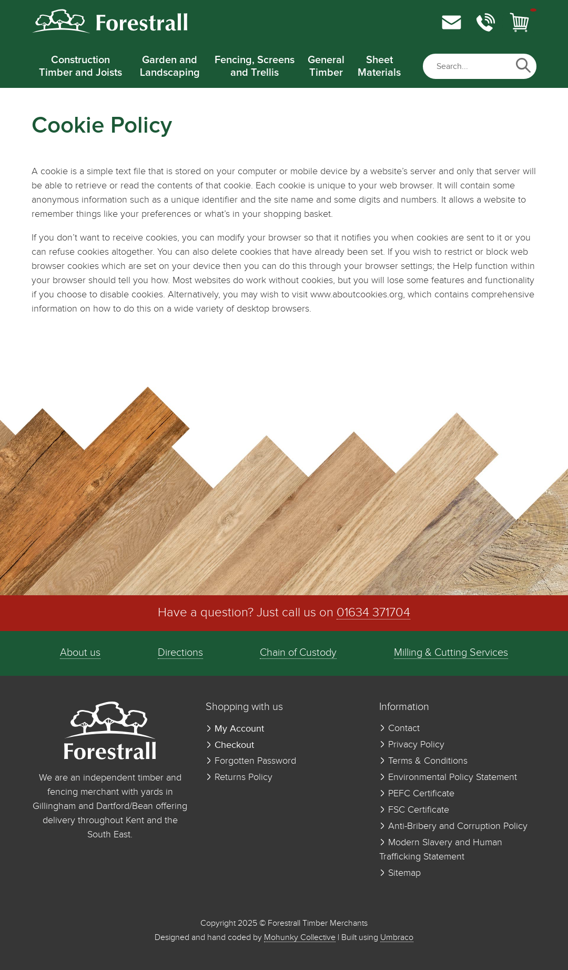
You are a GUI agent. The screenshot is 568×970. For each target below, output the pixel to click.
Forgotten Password (251, 761)
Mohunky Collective (300, 938)
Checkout (230, 745)
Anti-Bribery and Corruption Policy (453, 826)
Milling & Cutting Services (451, 653)
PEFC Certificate (416, 793)
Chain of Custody (298, 653)
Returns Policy (239, 777)
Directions (180, 653)
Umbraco (396, 938)
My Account (235, 728)
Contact (399, 728)
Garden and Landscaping (170, 66)
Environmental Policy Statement (448, 777)
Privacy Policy (411, 744)
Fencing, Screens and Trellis (255, 66)
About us (80, 653)
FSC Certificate (414, 810)
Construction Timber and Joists (80, 66)
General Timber (326, 66)
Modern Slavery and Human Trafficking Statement (440, 850)
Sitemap (400, 873)
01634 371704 (373, 613)
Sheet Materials (379, 66)
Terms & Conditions (423, 761)
